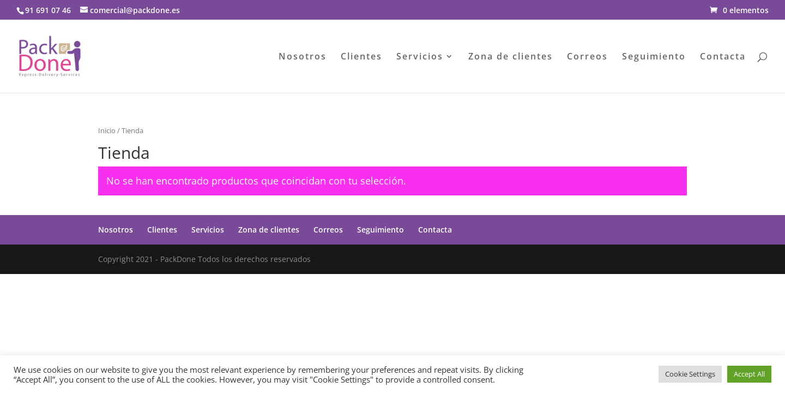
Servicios (419, 57)
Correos (587, 57)
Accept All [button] (749, 374)
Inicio (107, 130)
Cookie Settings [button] (690, 374)
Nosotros (303, 57)
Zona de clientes (510, 57)
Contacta (723, 57)
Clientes (361, 57)
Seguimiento (654, 57)
